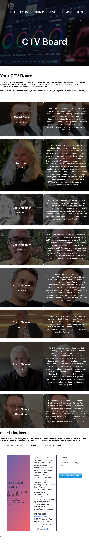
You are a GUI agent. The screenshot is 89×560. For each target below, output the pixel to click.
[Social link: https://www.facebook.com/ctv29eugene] (9, 492)
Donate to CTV (65, 458)
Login (81, 21)
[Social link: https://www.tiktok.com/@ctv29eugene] (18, 492)
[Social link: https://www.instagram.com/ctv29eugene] (22, 492)
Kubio (47, 529)
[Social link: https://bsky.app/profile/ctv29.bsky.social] (14, 495)
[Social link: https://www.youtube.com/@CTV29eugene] (14, 492)
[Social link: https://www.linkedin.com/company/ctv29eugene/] (27, 492)
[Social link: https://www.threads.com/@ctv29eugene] (9, 495)
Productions (67, 12)
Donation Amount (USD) (68, 462)
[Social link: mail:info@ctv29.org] (18, 495)
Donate (80, 12)
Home (12, 12)
